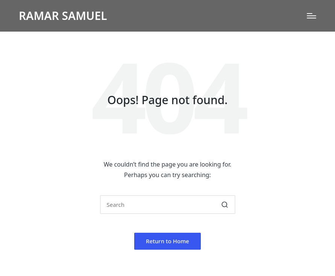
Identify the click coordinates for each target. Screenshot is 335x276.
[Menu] (311, 15)
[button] (225, 204)
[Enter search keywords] (167, 204)
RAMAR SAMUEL (63, 15)
